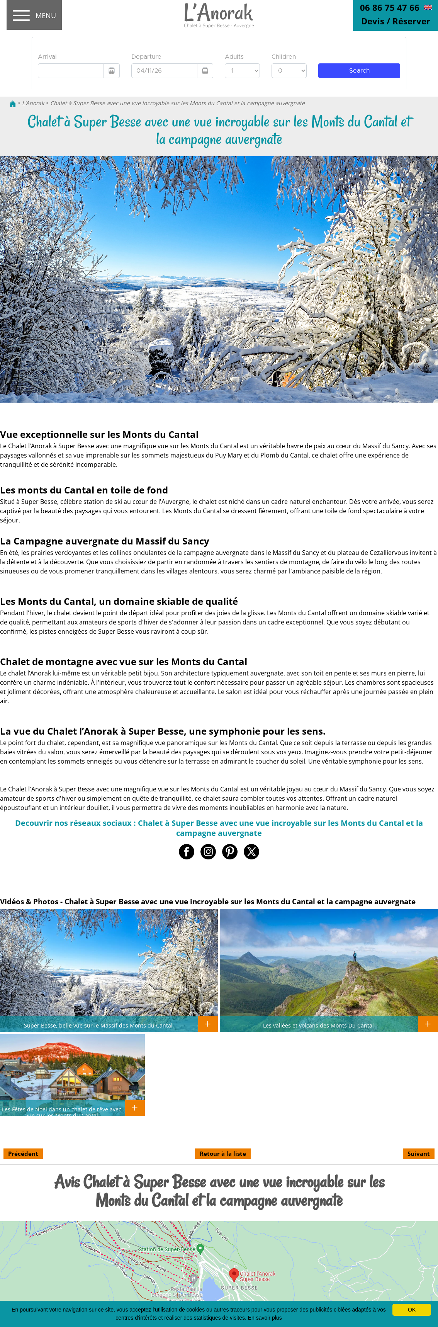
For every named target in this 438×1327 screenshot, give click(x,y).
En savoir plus (265, 1318)
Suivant (418, 1153)
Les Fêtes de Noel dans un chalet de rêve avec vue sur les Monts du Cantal (61, 1112)
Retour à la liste (223, 1153)
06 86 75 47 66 (389, 7)
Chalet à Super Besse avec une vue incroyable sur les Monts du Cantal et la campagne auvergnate (177, 103)
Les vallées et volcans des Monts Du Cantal (318, 1025)
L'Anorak (33, 103)
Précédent (23, 1153)
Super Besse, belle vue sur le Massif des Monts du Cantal (98, 1025)
